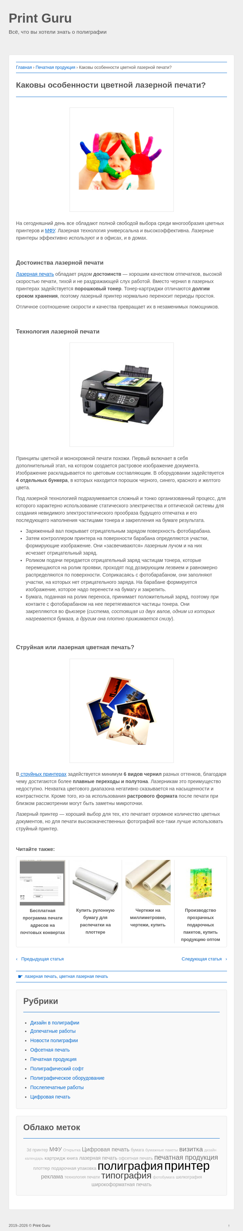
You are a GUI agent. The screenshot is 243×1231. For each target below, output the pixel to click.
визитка (191, 1149)
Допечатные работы (53, 1031)
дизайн (210, 1150)
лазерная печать (41, 976)
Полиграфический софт (57, 1068)
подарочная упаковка (73, 1168)
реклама (52, 1176)
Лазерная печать (35, 274)
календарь (34, 1158)
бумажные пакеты (161, 1150)
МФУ (50, 230)
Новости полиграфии (54, 1040)
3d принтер (37, 1150)
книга (72, 1158)
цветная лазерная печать (83, 976)
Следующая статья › (204, 959)
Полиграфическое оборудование (67, 1078)
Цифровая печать (50, 1097)
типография (126, 1175)
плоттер (41, 1168)
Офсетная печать (50, 1050)
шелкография (189, 1177)
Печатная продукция (55, 67)
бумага (137, 1150)
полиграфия (130, 1165)
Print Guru (40, 18)
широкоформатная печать (121, 1184)
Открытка (72, 1150)
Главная (24, 67)
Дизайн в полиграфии (54, 1022)
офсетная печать (136, 1158)
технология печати (82, 1177)
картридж (54, 1158)
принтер (187, 1165)
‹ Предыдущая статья (40, 959)
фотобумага (164, 1177)
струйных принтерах (42, 774)
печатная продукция (186, 1157)
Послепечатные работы (57, 1087)
